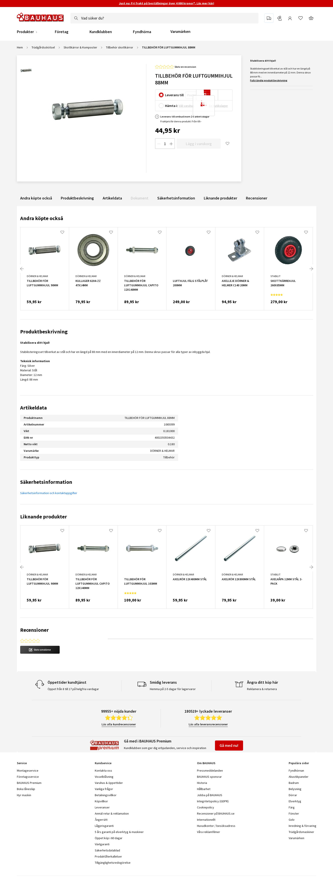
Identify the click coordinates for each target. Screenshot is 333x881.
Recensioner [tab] (34, 629)
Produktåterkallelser (108, 856)
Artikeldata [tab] (33, 407)
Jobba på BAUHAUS (209, 795)
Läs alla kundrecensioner (119, 724)
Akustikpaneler (298, 777)
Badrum (294, 783)
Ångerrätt (101, 820)
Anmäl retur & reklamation (112, 813)
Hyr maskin (24, 795)
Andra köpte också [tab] (41, 218)
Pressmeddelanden (210, 770)
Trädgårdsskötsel (43, 47)
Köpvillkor (101, 801)
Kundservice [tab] (103, 763)
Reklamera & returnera (262, 689)
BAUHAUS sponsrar (209, 777)
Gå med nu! (229, 745)
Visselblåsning (104, 777)
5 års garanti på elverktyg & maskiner (119, 832)
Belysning (295, 789)
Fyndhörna (142, 32)
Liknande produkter (220, 198)
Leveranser (102, 807)
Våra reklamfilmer (208, 832)
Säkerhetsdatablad (107, 850)
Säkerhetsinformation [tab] (46, 482)
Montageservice (27, 770)
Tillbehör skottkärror (119, 47)
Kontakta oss (103, 770)
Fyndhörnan (296, 770)
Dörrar (293, 795)
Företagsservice (28, 777)
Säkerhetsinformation (176, 198)
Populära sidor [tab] (299, 763)
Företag (61, 32)
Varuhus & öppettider (109, 783)
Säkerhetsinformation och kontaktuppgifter (48, 493)
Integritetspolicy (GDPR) (213, 801)
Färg (292, 807)
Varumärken (180, 31)
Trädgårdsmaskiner (301, 832)
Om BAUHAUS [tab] (206, 763)
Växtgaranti (102, 844)
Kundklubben (101, 32)
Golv (292, 820)
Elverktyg (295, 801)
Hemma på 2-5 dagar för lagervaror (173, 689)
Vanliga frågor (104, 789)
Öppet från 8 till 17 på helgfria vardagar (73, 689)
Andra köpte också (36, 198)
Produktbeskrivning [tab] (44, 331)
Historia (202, 783)
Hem (20, 47)
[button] (40, 650)
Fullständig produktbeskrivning (268, 80)
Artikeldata (112, 198)
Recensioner (256, 198)
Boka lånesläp (26, 789)
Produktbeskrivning (77, 198)
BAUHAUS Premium (29, 783)
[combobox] (164, 18)
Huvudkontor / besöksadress (216, 826)
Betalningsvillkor (105, 795)
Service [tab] (22, 763)
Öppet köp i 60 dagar (108, 838)
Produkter (25, 32)
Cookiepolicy (205, 807)
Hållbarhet (203, 789)
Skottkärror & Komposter (80, 47)
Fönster (294, 813)
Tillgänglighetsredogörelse (113, 863)
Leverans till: (174, 95)
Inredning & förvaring (302, 826)
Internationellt (206, 820)
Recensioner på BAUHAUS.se (216, 813)
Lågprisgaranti (104, 826)
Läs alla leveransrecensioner (208, 724)
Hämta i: (171, 105)
